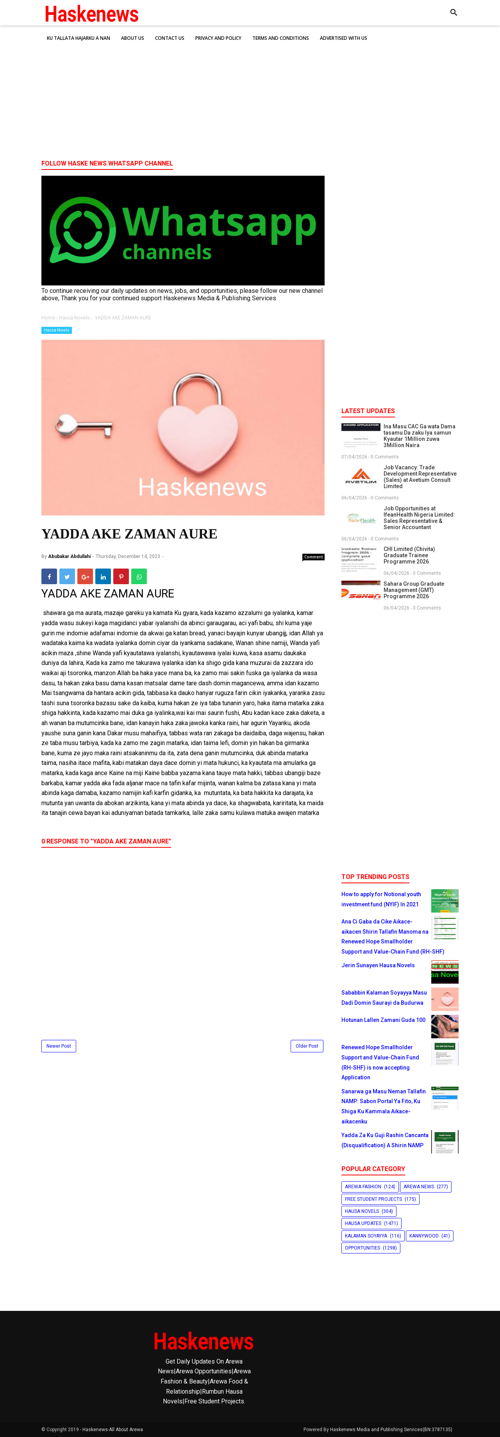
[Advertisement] (250, 93)
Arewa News (419, 1186)
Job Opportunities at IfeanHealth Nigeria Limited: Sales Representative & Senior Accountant (419, 517)
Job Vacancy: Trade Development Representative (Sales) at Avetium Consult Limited (420, 476)
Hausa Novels (57, 330)
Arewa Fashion (363, 1186)
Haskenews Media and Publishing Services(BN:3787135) (391, 1429)
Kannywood (424, 1236)
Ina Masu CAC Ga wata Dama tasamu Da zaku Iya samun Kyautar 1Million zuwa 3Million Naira (419, 435)
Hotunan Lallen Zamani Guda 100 (383, 1020)
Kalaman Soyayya (366, 1236)
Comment (313, 557)
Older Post (307, 1046)
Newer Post (58, 1046)
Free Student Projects (373, 1199)
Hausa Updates (363, 1223)
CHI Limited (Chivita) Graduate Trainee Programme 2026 (409, 555)
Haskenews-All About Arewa (112, 1429)
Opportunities (362, 1248)
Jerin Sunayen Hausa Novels (378, 965)
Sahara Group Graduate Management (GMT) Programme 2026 (414, 590)
